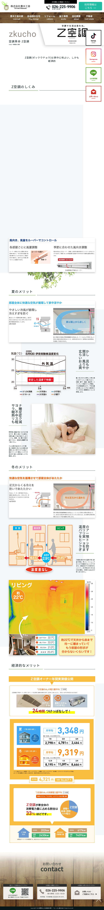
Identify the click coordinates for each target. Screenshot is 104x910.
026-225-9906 (63, 6)
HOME (10, 44)
